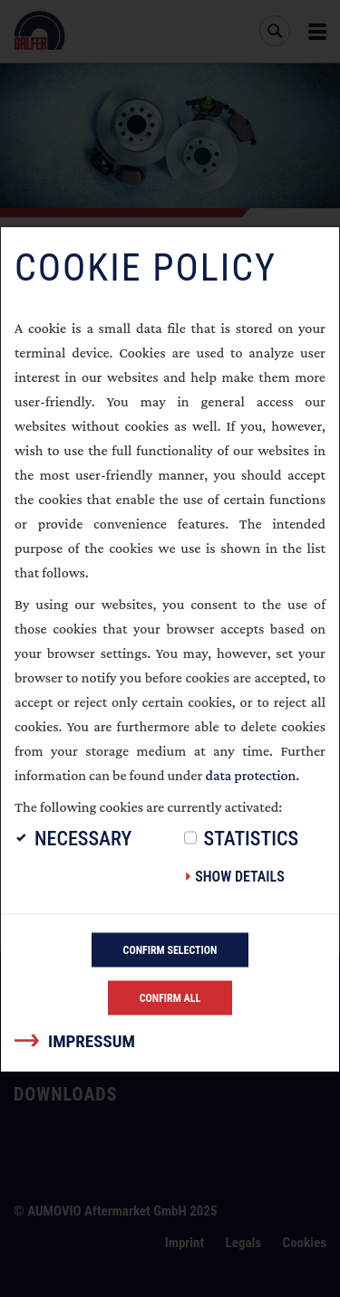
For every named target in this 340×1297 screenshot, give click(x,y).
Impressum (91, 1040)
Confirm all (170, 997)
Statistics (251, 837)
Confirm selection (170, 949)
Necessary (82, 837)
